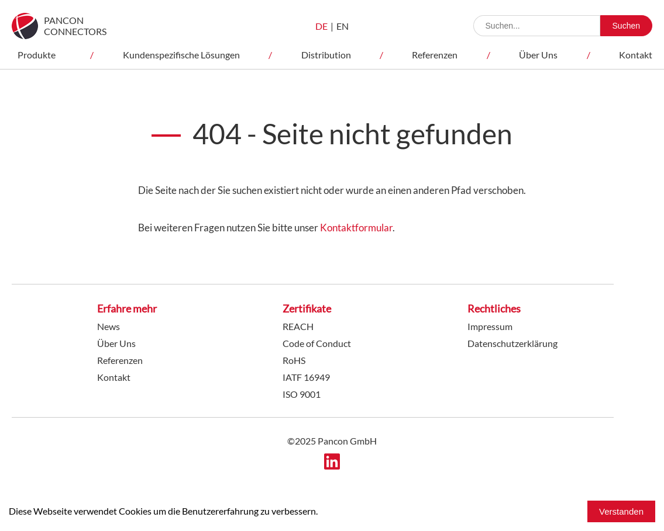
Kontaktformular (356, 227)
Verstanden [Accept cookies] (621, 511)
